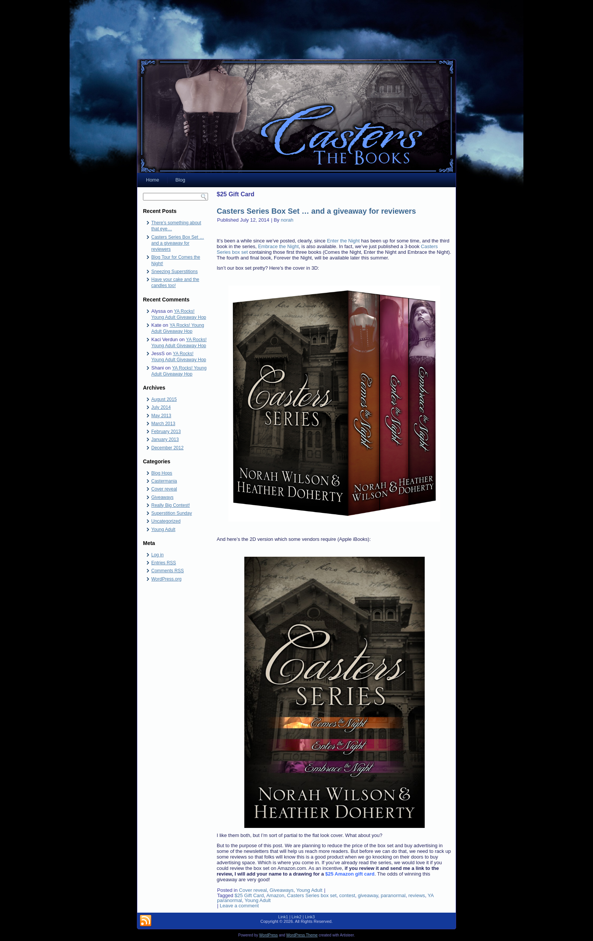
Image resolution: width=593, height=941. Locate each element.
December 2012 (167, 447)
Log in (157, 554)
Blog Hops (161, 473)
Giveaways (162, 497)
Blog (180, 180)
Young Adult (163, 529)
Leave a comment (239, 905)
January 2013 (165, 439)
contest (347, 895)
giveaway (368, 895)
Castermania (164, 481)
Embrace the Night (278, 246)
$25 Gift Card (249, 895)
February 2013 (166, 431)
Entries (163, 562)
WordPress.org (166, 579)
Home (152, 180)
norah (287, 220)
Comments (167, 570)
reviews (416, 895)
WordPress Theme (302, 935)
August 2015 (164, 399)
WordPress (268, 935)
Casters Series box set (312, 895)
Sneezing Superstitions (174, 271)
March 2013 (163, 423)
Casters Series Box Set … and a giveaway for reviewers (177, 243)
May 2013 (161, 415)
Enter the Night (343, 241)
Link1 (283, 917)
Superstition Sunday (171, 513)
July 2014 (161, 407)
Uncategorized (165, 521)
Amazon (275, 895)
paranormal (393, 895)
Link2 (296, 917)
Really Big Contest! (170, 505)
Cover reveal (164, 489)
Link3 (310, 917)
